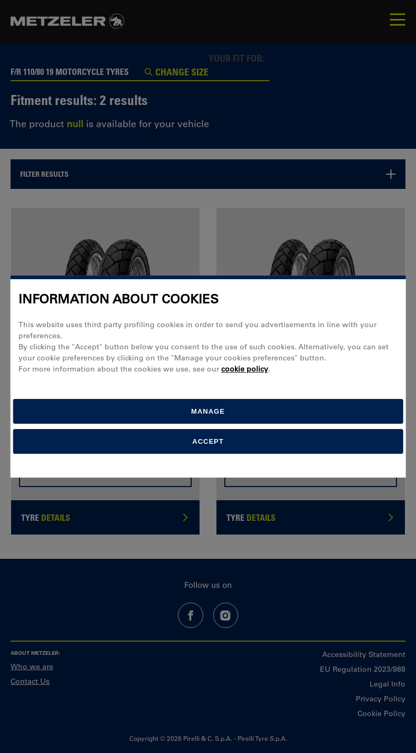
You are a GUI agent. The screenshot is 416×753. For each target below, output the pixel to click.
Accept (207, 441)
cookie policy (244, 369)
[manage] (208, 411)
